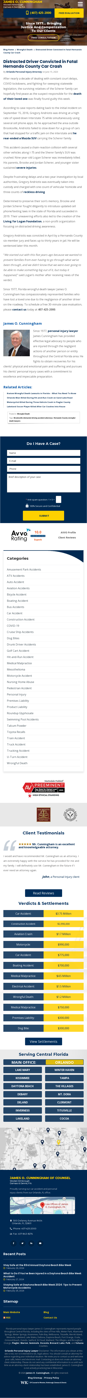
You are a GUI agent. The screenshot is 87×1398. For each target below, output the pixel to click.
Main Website (11, 1312)
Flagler (16, 1343)
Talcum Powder (16, 725)
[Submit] (43, 516)
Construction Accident (20, 619)
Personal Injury (16, 694)
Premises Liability (18, 700)
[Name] (43, 453)
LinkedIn (31, 1243)
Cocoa (64, 1118)
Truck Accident (16, 744)
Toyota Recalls (16, 732)
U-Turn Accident (17, 757)
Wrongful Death (25, 49)
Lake (62, 1343)
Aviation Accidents (18, 588)
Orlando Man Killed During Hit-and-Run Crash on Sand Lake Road (40, 397)
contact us (19, 309)
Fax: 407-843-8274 (21, 1234)
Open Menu (80, 4)
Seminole (34, 1343)
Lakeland (22, 1118)
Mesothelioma (16, 669)
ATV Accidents (16, 575)
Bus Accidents (15, 607)
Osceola (44, 1343)
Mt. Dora (64, 1094)
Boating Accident (17, 600)
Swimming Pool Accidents (23, 719)
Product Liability (17, 707)
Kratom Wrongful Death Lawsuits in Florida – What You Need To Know (41, 393)
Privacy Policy (51, 1378)
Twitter (22, 1243)
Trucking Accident (18, 750)
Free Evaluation (69, 13)
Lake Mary (22, 1070)
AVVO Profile (68, 532)
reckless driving (34, 192)
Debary (23, 1094)
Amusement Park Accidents (24, 569)
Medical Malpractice (19, 663)
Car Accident (14, 613)
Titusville (64, 1110)
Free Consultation (43, 37)
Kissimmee (22, 1078)
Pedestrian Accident (19, 688)
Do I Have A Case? (43, 444)
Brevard (54, 1343)
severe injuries (26, 168)
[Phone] (43, 469)
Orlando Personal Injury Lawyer (22, 1351)
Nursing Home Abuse (20, 682)
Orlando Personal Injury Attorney (24, 71)
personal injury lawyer (63, 331)
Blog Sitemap (35, 1378)
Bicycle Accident (16, 594)
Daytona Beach (22, 1086)
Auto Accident (15, 582)
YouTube (40, 1243)
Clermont (64, 1102)
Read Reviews (43, 893)
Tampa (64, 1078)
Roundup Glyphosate (20, 713)
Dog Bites (13, 638)
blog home (8, 49)
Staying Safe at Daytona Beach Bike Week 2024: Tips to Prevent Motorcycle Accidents (43, 1287)
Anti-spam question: (37, 499)
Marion (24, 1343)
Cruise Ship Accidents (20, 632)
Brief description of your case (43, 483)
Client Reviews (67, 537)
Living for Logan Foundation (22, 221)
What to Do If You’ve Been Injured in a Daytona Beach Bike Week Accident (43, 1276)
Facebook (13, 1243)
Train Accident (16, 738)
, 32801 (26, 1222)
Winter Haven (64, 1070)
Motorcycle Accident (19, 675)
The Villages (64, 1086)
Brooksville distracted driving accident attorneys (33, 418)
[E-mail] (43, 461)
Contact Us (50, 1317)
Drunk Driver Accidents (21, 644)
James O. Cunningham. (38, 1373)
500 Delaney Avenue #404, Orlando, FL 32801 (42, 1205)
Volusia (79, 1343)
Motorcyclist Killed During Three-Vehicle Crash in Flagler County (38, 402)
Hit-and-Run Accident (20, 657)
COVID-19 (13, 625)
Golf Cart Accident (18, 650)
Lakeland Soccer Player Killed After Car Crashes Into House (36, 406)
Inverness (22, 1110)
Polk (68, 1343)
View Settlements (43, 1041)
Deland (22, 1102)
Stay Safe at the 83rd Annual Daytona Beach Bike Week (43, 1267)
